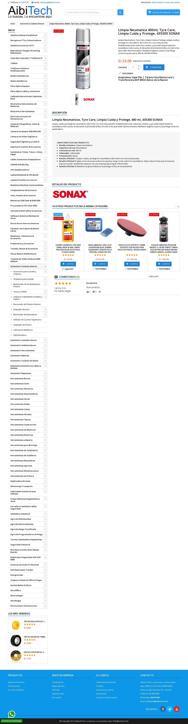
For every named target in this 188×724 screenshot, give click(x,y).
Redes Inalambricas (19, 76)
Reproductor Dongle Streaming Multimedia (25, 51)
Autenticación (58, 693)
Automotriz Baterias (19, 355)
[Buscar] (94, 12)
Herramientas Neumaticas (22, 460)
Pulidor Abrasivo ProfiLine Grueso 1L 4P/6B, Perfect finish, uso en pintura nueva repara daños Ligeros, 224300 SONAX (164, 248)
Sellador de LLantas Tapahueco (27, 319)
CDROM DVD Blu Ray (19, 164)
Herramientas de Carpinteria (24, 450)
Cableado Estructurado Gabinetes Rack (26, 97)
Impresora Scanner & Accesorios (25, 147)
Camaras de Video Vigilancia (23, 136)
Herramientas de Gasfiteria (23, 455)
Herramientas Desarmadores (24, 394)
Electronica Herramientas (22, 111)
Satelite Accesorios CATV (22, 45)
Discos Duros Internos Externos (24, 223)
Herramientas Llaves (20, 409)
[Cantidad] (132, 67)
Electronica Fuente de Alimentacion (20, 117)
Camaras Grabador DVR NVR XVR (25, 131)
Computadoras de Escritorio (23, 190)
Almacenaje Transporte (21, 486)
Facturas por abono (105, 690)
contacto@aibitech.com (50, 2)
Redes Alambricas (18, 81)
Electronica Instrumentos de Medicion (23, 105)
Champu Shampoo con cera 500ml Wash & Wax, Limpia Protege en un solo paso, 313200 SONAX (68, 248)
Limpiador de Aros (21, 309)
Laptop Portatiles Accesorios (23, 180)
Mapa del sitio (58, 686)
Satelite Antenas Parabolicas (23, 35)
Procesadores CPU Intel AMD (23, 205)
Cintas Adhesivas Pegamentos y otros (25, 500)
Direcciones (101, 693)
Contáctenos (57, 682)
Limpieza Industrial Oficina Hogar (26, 580)
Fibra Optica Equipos (20, 86)
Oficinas (55, 690)
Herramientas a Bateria (21, 440)
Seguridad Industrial (20, 544)
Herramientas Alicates (20, 414)
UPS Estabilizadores (19, 169)
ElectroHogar (16, 595)
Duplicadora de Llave (20, 481)
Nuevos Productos (16, 682)
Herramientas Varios (20, 399)
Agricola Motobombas (20, 519)
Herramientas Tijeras (20, 419)
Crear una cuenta (172, 2)
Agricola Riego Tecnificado (23, 529)
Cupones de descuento (106, 697)
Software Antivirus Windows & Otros (24, 217)
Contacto (147, 675)
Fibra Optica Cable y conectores (25, 91)
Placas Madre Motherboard (23, 253)
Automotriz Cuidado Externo (23, 266)
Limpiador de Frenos (22, 324)
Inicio (11, 30)
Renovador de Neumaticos (25, 314)
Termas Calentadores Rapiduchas (26, 539)
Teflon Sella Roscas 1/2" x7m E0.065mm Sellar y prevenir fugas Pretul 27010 (35, 621)
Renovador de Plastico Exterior (27, 304)
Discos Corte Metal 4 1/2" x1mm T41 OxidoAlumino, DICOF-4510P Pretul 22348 (35, 652)
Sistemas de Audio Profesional (24, 564)
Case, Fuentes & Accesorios (23, 195)
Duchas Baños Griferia (20, 585)
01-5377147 (24, 2)
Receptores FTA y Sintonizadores (25, 40)
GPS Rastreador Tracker (21, 570)
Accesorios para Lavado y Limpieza (24, 272)
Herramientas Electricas (21, 435)
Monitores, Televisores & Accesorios (22, 237)
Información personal (105, 682)
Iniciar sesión (157, 2)
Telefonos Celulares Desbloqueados (19, 69)
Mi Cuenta (56, 697)
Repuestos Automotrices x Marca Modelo (25, 366)
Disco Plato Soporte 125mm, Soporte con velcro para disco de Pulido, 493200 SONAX (132, 247)
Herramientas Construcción (23, 424)
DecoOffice (15, 590)
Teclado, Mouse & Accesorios (24, 248)
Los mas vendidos (16, 690)
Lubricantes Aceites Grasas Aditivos (23, 492)
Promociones (14, 686)
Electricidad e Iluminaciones (23, 605)
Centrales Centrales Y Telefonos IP (26, 58)
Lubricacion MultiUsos (23, 330)
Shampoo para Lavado (23, 279)
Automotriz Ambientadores (23, 345)
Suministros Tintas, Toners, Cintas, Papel (26, 153)
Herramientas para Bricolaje (23, 445)
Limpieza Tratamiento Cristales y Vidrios (27, 297)
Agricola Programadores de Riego (26, 534)
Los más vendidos (19, 613)
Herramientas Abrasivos (21, 388)
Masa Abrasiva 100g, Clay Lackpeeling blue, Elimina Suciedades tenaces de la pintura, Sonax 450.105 (100, 248)
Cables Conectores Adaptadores (25, 159)
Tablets (13, 63)
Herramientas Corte (19, 383)
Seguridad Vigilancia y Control (24, 141)
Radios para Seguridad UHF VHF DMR (25, 558)
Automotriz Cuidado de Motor (24, 360)
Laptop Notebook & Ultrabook (24, 175)
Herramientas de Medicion (23, 429)
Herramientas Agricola (21, 465)
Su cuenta (102, 675)
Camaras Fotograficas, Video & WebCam (24, 125)
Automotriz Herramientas (22, 350)
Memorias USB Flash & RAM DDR (25, 200)
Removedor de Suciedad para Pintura (26, 285)
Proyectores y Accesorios (22, 243)
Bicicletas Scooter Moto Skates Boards (24, 550)
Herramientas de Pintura (22, 476)
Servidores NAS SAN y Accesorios (26, 210)
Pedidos (100, 686)
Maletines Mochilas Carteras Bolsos (26, 185)
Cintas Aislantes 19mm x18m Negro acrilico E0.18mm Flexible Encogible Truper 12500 (35, 637)
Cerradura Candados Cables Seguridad (23, 507)
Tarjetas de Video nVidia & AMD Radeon (25, 260)
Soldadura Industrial (20, 513)
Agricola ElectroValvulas (21, 524)
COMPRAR (153, 67)
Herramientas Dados (20, 404)
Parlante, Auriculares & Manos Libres (24, 229)
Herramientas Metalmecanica (24, 471)
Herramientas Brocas (20, 378)
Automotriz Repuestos (20, 373)
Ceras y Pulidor (20, 291)
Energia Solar (16, 575)
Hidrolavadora (19, 335)
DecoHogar (15, 600)
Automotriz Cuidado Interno (23, 340)
